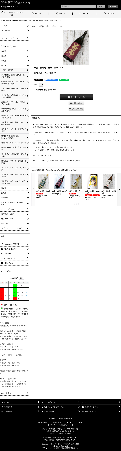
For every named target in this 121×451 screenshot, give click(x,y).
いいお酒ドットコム (9, 6)
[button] (76, 109)
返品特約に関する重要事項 (45, 90)
